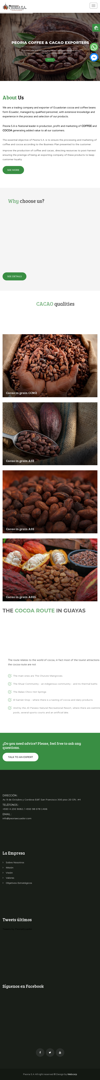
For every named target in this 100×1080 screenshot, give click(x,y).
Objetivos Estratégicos (17, 883)
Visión (8, 872)
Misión (8, 867)
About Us (50, 59)
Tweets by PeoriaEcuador (17, 929)
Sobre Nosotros (13, 862)
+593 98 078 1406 (36, 809)
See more (13, 170)
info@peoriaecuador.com (17, 818)
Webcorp (72, 1074)
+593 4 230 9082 (13, 809)
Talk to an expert (20, 757)
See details (14, 276)
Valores (8, 877)
